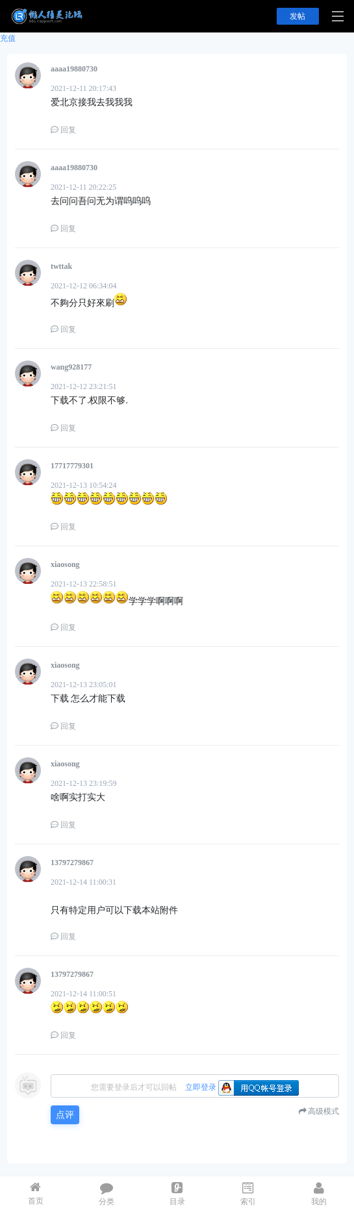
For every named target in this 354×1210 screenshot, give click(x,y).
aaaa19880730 (74, 68)
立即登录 (200, 1087)
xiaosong (65, 564)
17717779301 (72, 465)
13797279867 (72, 862)
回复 (63, 129)
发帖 (297, 16)
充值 (8, 38)
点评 (65, 1115)
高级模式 (323, 1111)
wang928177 (71, 367)
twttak (61, 266)
